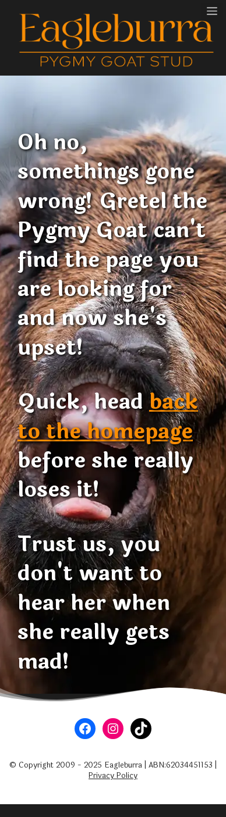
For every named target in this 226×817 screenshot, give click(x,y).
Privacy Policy (113, 776)
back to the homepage (107, 416)
